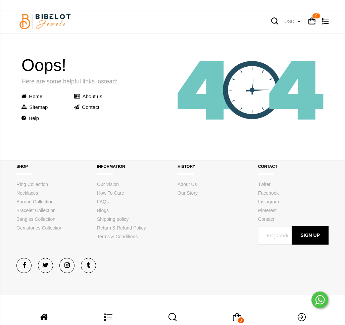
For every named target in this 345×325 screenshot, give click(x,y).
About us (88, 96)
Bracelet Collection (36, 210)
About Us (187, 184)
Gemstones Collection (39, 228)
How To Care (110, 193)
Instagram (268, 201)
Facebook (268, 193)
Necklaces (27, 193)
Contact (86, 107)
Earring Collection (35, 201)
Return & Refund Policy (121, 228)
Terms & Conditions (117, 236)
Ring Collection (32, 184)
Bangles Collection (35, 219)
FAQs (103, 201)
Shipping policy (113, 219)
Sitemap (34, 107)
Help (30, 118)
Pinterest (267, 210)
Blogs (103, 210)
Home (31, 96)
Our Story (188, 193)
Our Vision (108, 184)
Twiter (264, 184)
